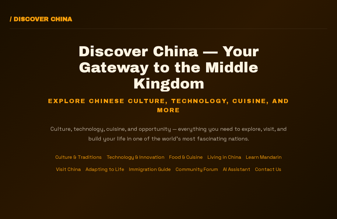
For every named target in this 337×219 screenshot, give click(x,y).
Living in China (224, 157)
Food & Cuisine (186, 157)
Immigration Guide (150, 169)
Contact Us (268, 169)
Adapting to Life (105, 169)
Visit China (68, 169)
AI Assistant (236, 169)
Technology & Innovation (135, 157)
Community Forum (197, 169)
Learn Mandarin (264, 157)
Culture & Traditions (78, 157)
